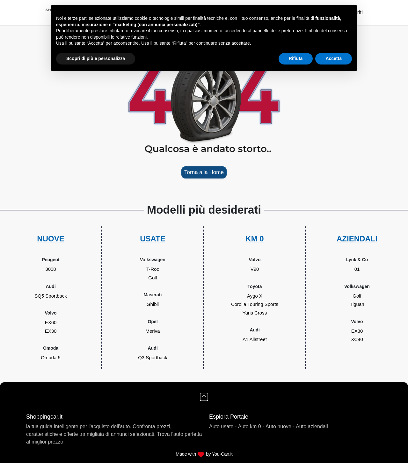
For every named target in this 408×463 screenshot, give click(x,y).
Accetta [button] (333, 58)
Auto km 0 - (251, 426)
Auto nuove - (280, 426)
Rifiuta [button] (296, 58)
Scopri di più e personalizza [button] (95, 58)
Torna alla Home (204, 172)
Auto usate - (223, 426)
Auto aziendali (312, 426)
